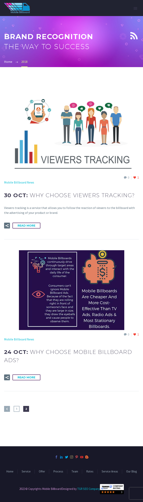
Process (58, 471)
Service (26, 471)
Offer (42, 471)
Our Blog (131, 471)
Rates (89, 471)
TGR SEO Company (88, 489)
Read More (26, 225)
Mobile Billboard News (19, 182)
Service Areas (110, 471)
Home (9, 471)
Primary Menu (135, 8)
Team (74, 471)
